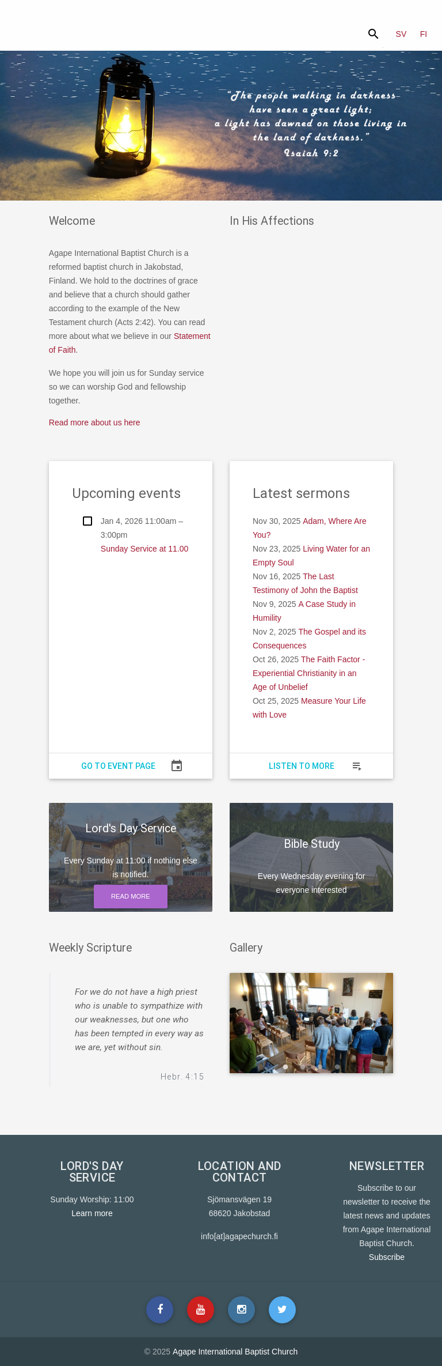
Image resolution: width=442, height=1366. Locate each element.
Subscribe (387, 1257)
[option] (312, 1023)
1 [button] (285, 1067)
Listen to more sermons (301, 768)
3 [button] (320, 1067)
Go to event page (118, 766)
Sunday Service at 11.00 (145, 548)
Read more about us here (94, 422)
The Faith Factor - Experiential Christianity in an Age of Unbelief (309, 673)
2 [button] (302, 1067)
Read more (130, 896)
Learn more (92, 1213)
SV (401, 34)
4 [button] (337, 1067)
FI (423, 34)
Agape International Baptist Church (235, 1351)
